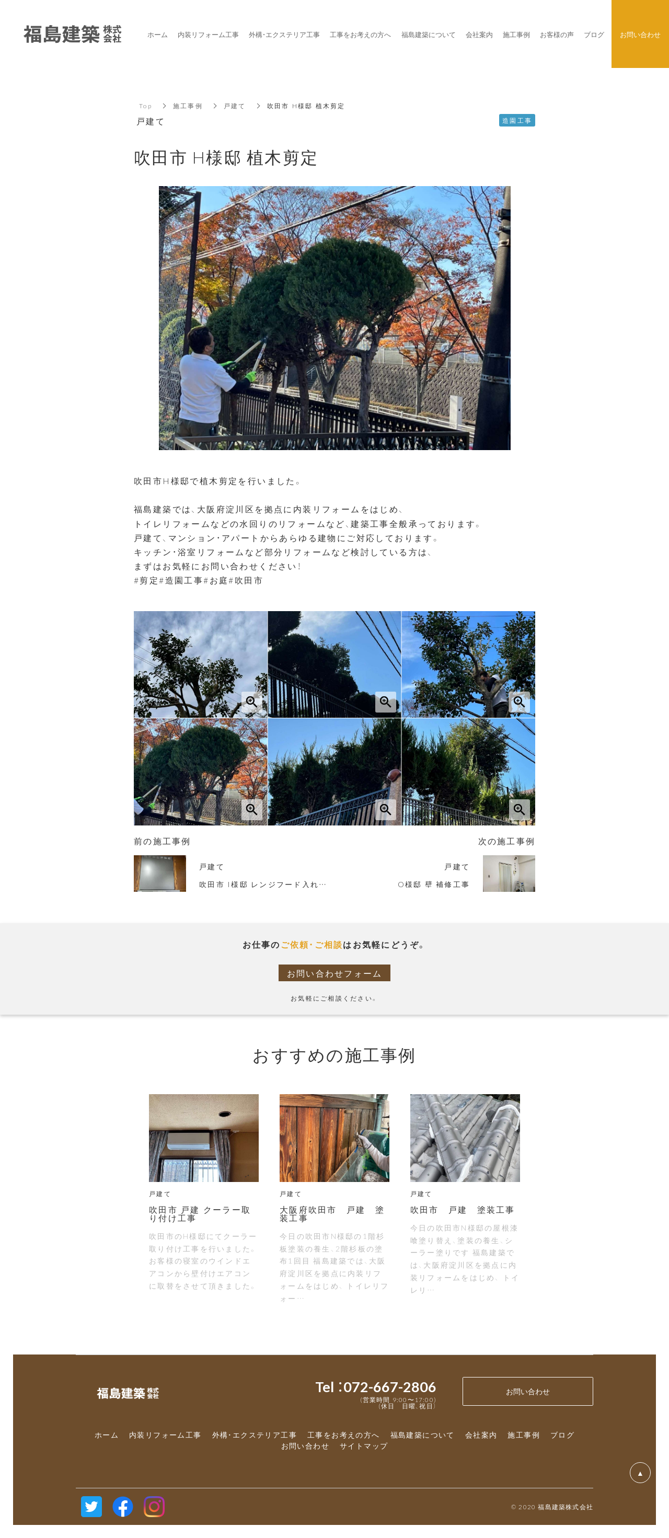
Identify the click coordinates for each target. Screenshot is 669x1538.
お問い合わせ (305, 1445)
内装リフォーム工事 (165, 1434)
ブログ (562, 1434)
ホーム (107, 1434)
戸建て (235, 105)
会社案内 (481, 1434)
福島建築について (422, 1434)
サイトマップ (364, 1445)
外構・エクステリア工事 (254, 1434)
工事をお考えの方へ (343, 1434)
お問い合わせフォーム (335, 973)
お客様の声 (557, 34)
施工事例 (188, 105)
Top (145, 105)
